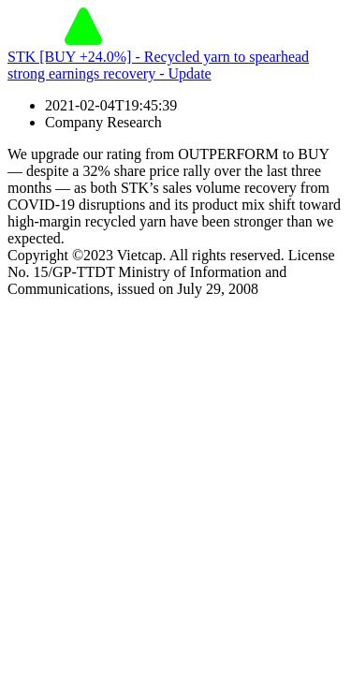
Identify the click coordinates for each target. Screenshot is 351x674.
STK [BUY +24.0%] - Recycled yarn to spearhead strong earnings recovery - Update (158, 65)
